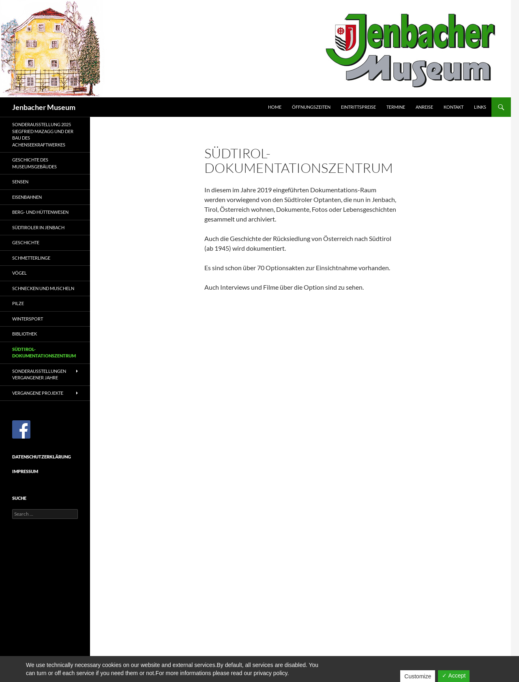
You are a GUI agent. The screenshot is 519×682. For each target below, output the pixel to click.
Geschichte (25, 242)
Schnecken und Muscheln (43, 288)
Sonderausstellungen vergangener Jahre (39, 374)
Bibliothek (24, 333)
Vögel (19, 272)
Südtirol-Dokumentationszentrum (44, 352)
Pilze (18, 303)
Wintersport (27, 318)
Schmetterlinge (31, 257)
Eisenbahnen (27, 197)
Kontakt (453, 107)
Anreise (424, 107)
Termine (395, 107)
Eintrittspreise (358, 107)
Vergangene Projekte (37, 393)
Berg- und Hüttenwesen (40, 212)
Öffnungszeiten (311, 107)
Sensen (20, 181)
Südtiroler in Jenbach (38, 227)
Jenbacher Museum (43, 107)
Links (480, 107)
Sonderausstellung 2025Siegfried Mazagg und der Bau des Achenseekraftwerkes (42, 134)
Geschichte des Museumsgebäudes (34, 163)
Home (274, 107)
